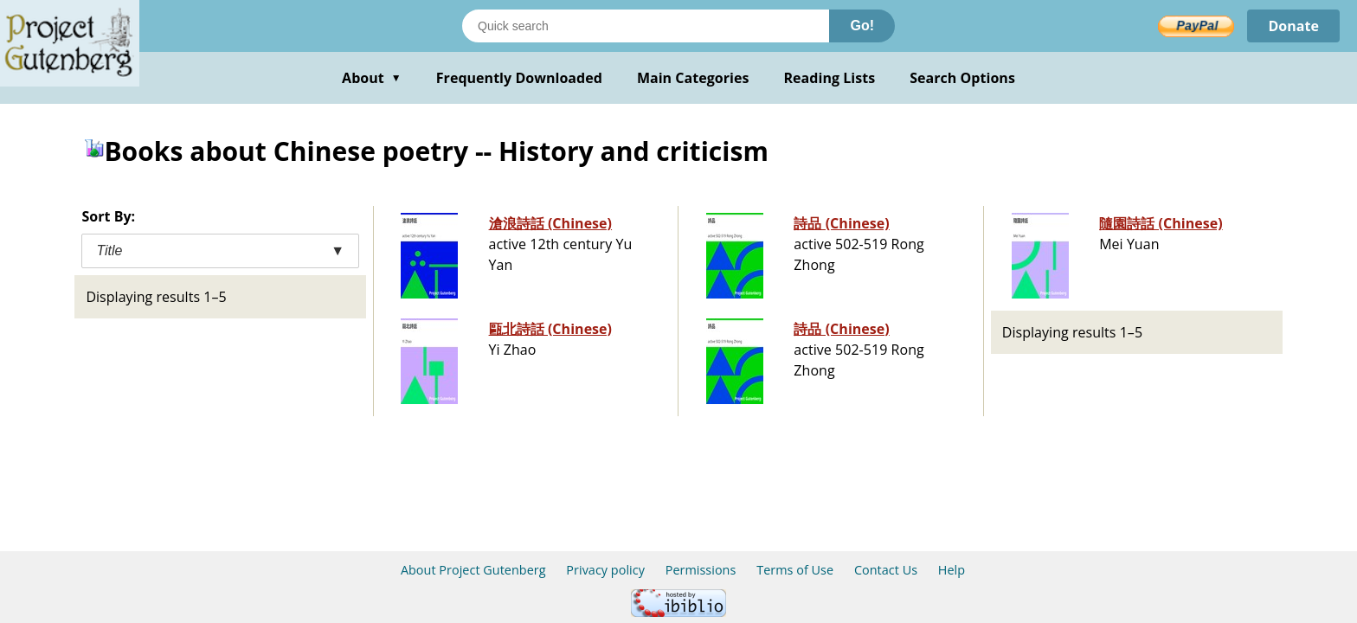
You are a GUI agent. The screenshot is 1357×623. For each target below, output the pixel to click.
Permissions (701, 570)
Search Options (962, 77)
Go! (862, 25)
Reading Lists (830, 77)
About (372, 77)
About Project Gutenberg (473, 570)
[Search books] (645, 26)
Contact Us (885, 570)
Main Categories (693, 77)
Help (951, 570)
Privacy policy (605, 570)
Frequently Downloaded (519, 77)
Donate (1293, 25)
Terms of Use (794, 570)
